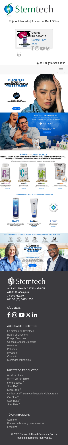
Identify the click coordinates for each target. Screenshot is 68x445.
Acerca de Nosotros (22, 326)
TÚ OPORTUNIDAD (18, 414)
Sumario (12, 419)
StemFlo (12, 386)
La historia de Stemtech (20, 331)
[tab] (34, 21)
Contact (35, 39)
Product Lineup (15, 375)
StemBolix (14, 400)
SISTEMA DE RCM (18, 379)
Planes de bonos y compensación (26, 423)
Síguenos (14, 307)
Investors (12, 352)
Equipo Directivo (16, 338)
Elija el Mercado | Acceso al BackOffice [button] (34, 21)
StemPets (13, 404)
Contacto (12, 356)
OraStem (13, 397)
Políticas (12, 349)
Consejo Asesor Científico (21, 341)
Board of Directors (17, 334)
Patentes (12, 345)
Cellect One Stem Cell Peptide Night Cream (32, 393)
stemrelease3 (15, 382)
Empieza (12, 426)
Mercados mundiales (19, 359)
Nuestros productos (22, 370)
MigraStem (14, 389)
